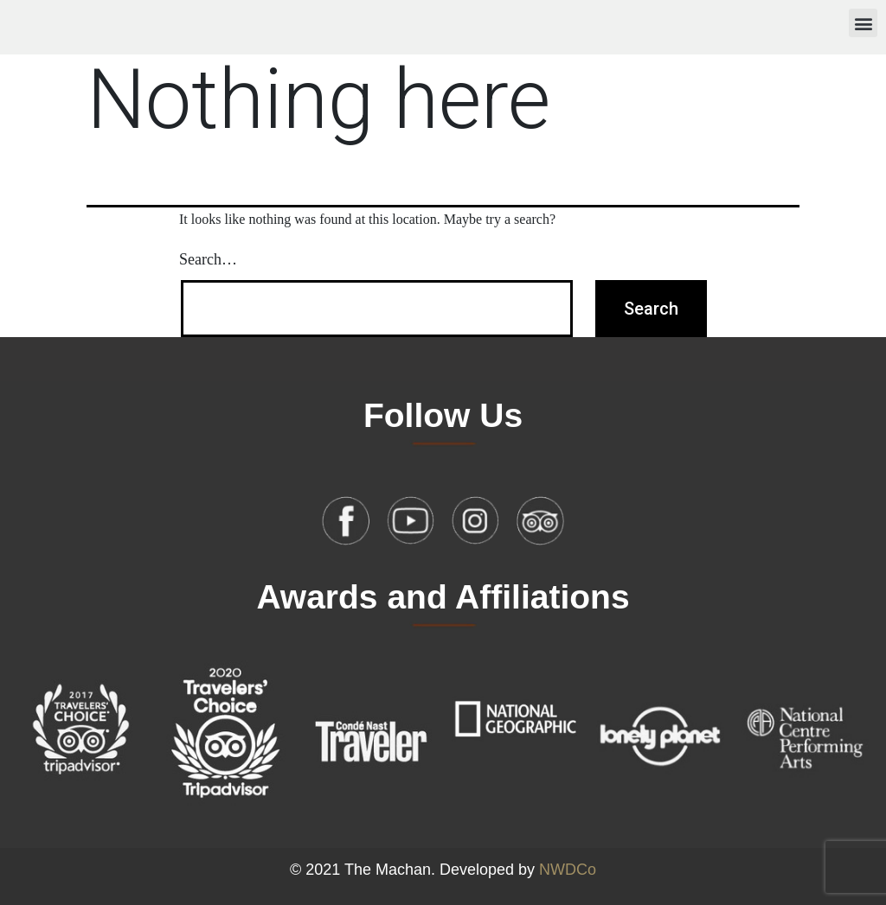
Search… (208, 259)
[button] (863, 23)
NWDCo (567, 869)
